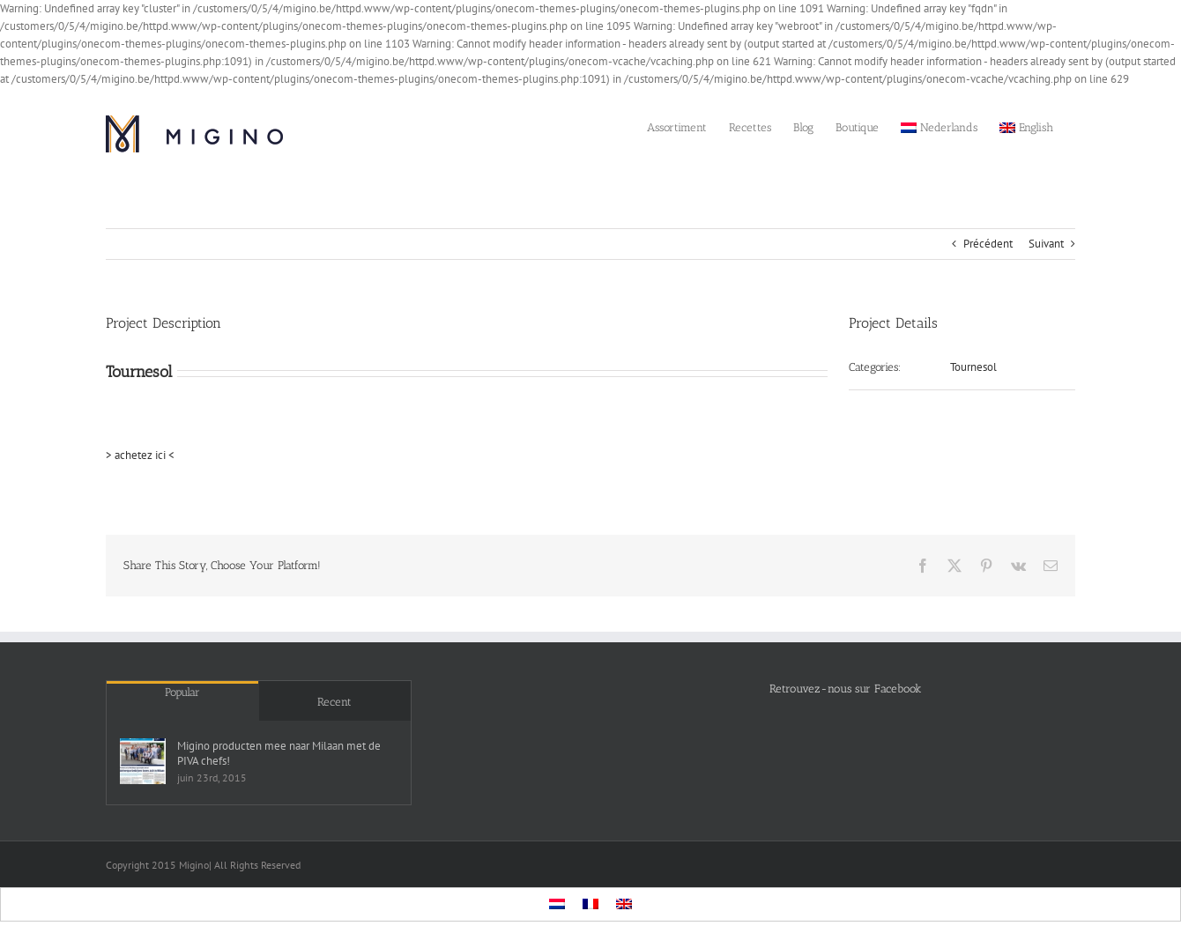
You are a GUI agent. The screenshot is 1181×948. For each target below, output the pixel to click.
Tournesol (973, 366)
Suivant (1046, 243)
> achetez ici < (140, 455)
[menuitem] (939, 126)
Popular (182, 692)
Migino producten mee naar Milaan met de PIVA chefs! (279, 753)
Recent (334, 701)
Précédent (988, 243)
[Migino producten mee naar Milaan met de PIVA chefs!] (143, 761)
